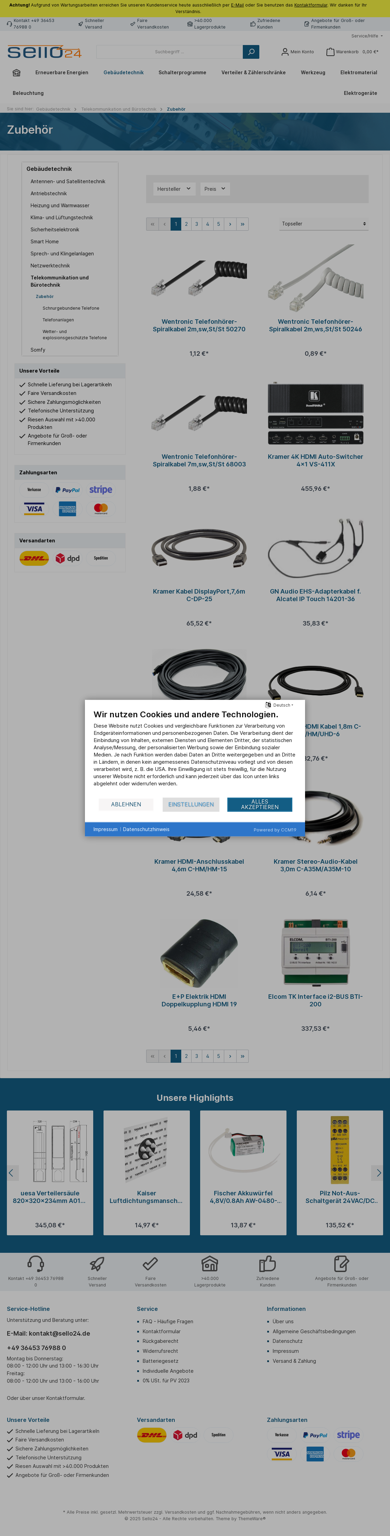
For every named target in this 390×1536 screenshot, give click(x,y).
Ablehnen (126, 804)
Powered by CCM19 (275, 829)
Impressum (106, 829)
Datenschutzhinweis (146, 829)
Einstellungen (191, 804)
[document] (195, 753)
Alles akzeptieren (260, 804)
